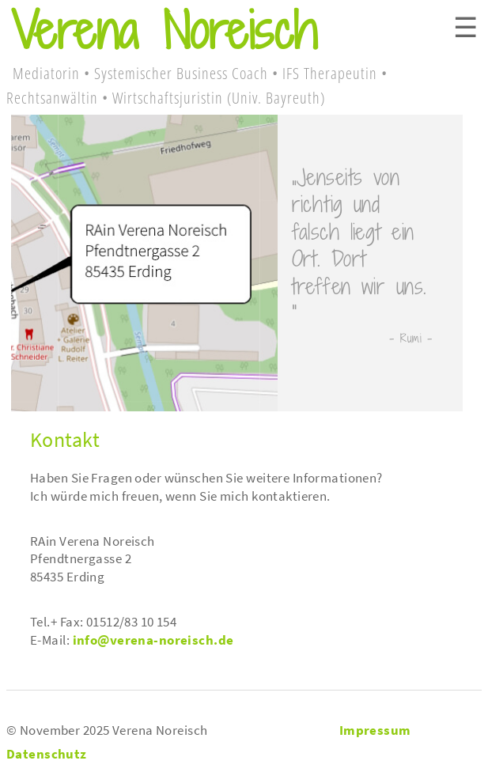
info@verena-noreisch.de (153, 640)
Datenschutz (46, 754)
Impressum (375, 730)
